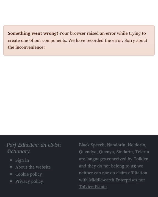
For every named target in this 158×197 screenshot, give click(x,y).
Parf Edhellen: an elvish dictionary (22, 8)
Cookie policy (28, 174)
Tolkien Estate (93, 186)
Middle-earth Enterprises (113, 179)
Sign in (22, 160)
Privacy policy (29, 181)
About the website (33, 166)
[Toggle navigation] (148, 8)
